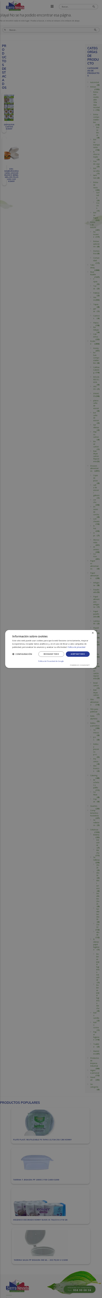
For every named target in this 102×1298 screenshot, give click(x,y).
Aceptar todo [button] (77, 654)
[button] (22, 654)
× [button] (93, 633)
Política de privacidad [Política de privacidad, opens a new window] (77, 647)
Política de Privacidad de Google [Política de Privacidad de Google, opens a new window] (51, 661)
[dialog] (51, 649)
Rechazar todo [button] (49, 654)
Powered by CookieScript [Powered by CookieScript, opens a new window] (80, 665)
